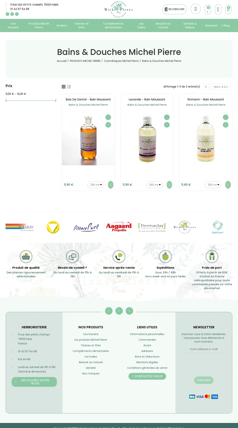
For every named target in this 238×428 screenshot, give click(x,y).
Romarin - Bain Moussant (205, 99)
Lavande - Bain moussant (147, 99)
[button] (34, 382)
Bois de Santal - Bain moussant (88, 99)
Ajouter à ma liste (108, 117)
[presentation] (203, 367)
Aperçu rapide (108, 125)
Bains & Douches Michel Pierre (88, 105)
